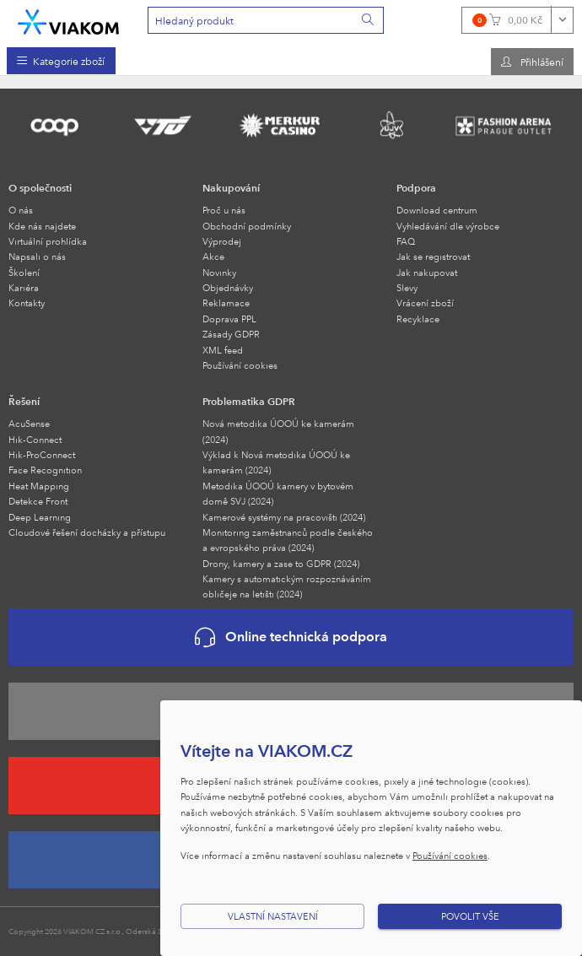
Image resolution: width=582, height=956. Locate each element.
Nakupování (231, 187)
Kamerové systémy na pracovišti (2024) (283, 516)
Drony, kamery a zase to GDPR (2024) (280, 563)
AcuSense (29, 423)
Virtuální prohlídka (47, 241)
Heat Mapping (38, 485)
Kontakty (26, 302)
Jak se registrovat (433, 256)
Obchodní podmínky (246, 225)
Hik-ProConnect (41, 454)
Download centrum (436, 209)
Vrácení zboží (425, 302)
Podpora (416, 187)
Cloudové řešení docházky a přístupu (86, 532)
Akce (213, 256)
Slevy (407, 287)
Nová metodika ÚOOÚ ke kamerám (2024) (278, 431)
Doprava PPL (229, 318)
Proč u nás (223, 209)
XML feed (222, 349)
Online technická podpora (291, 637)
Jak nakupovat (426, 272)
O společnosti (40, 187)
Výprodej (221, 241)
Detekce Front (37, 500)
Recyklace (417, 318)
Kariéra (23, 287)
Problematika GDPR (248, 401)
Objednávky (227, 287)
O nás (20, 209)
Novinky (219, 272)
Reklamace (226, 302)
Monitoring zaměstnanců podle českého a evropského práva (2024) (287, 540)
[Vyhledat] (369, 20)
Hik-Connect (35, 439)
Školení (24, 272)
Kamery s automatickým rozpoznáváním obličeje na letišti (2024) (286, 586)
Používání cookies (240, 365)
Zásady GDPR (231, 333)
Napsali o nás (37, 256)
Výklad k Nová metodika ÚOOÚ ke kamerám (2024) (276, 462)
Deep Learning (39, 516)
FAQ (405, 241)
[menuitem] (61, 60)
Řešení (24, 401)
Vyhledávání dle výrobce (447, 225)
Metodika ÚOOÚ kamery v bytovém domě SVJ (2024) (277, 493)
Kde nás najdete (42, 225)
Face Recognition (45, 469)
